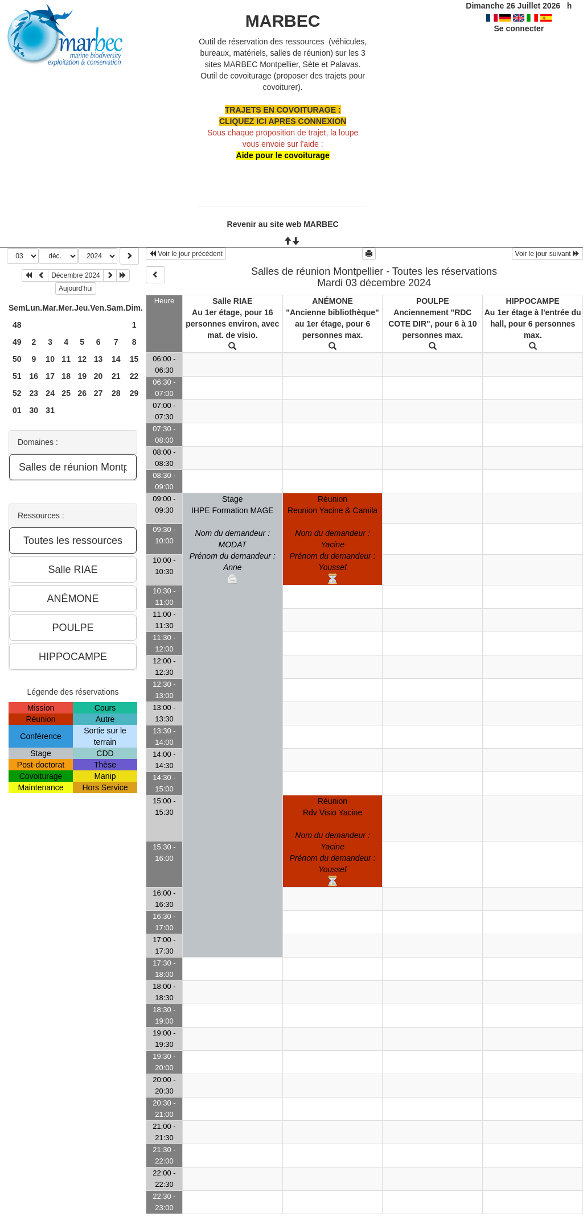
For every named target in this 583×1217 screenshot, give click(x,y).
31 (50, 410)
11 (66, 359)
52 (17, 393)
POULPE (432, 301)
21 (116, 376)
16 (34, 376)
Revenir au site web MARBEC (283, 224)
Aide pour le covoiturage (283, 155)
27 (98, 393)
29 (134, 393)
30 (34, 410)
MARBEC (283, 20)
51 (17, 376)
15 (134, 359)
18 (66, 376)
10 (50, 359)
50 (17, 359)
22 (134, 376)
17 (50, 376)
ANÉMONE (332, 301)
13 (98, 359)
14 (116, 359)
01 (17, 410)
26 (82, 393)
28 (116, 393)
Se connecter (519, 28)
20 (98, 376)
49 (17, 341)
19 (82, 376)
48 (17, 324)
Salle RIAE (232, 301)
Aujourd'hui (76, 288)
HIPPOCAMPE (533, 301)
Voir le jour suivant (547, 254)
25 (66, 393)
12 (82, 359)
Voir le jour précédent (186, 254)
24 (50, 393)
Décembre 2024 (75, 275)
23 (34, 393)
